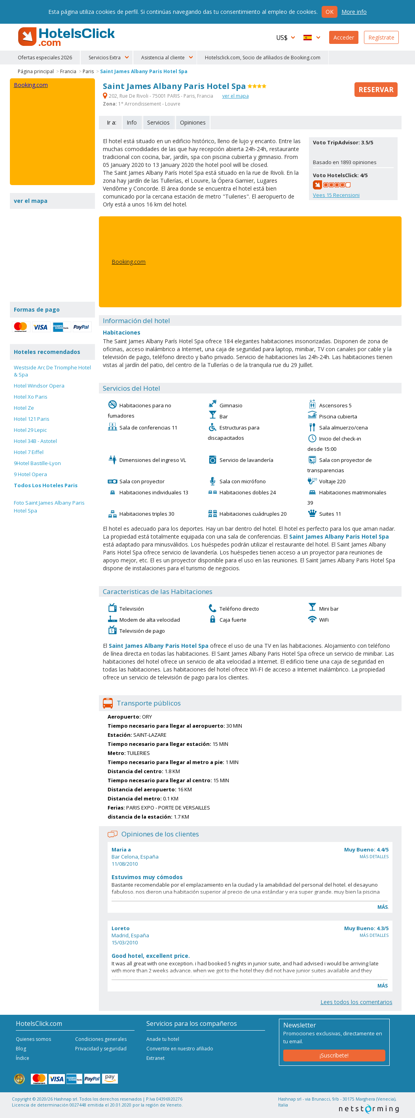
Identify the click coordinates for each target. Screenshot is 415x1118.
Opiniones (193, 122)
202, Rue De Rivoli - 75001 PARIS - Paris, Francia (158, 96)
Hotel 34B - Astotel (35, 441)
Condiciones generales (101, 1039)
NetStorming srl (369, 1109)
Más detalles (374, 856)
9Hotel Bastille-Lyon (37, 463)
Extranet (155, 1058)
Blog (21, 1048)
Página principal (36, 71)
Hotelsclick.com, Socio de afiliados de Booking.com (262, 57)
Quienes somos (33, 1039)
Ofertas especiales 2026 (45, 57)
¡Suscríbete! (334, 1055)
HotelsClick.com (67, 37)
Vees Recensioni (336, 195)
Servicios (158, 122)
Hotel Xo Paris (30, 396)
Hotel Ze (24, 407)
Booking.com (129, 261)
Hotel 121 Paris (31, 418)
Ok (330, 11)
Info (132, 122)
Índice (22, 1058)
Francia (68, 71)
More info (354, 11)
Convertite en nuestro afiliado (179, 1048)
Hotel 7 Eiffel (29, 452)
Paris (88, 71)
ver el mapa (235, 96)
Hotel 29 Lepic (30, 429)
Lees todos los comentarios (356, 1002)
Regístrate (381, 37)
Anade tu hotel (162, 1039)
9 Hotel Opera (30, 474)
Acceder (344, 37)
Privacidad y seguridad (101, 1048)
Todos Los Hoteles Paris (46, 485)
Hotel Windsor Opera (39, 385)
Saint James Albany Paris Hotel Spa (144, 71)
